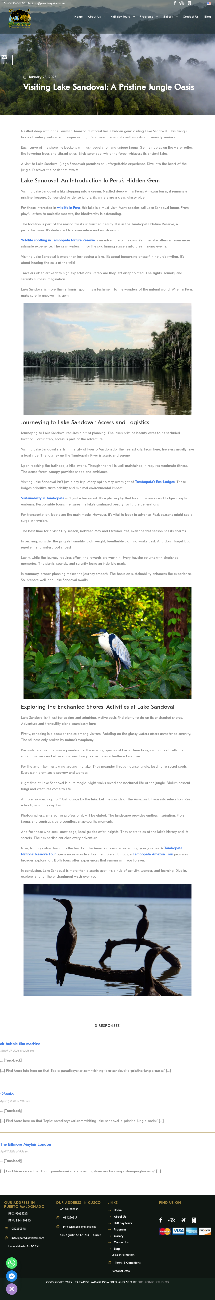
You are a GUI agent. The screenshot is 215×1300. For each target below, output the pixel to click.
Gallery (168, 16)
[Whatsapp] (11, 1263)
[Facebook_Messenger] (11, 1276)
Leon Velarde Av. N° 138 (23, 1259)
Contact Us (191, 16)
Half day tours (120, 16)
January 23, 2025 (42, 77)
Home (79, 16)
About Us (94, 16)
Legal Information (123, 1268)
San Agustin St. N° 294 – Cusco (80, 1248)
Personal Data (121, 1284)
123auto (7, 1107)
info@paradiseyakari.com (28, 1251)
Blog (208, 16)
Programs (146, 16)
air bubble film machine (20, 1057)
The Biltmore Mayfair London (25, 1157)
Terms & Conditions (128, 1276)
